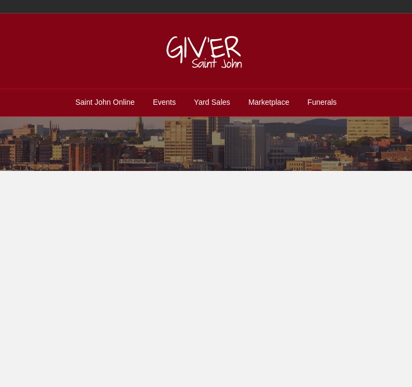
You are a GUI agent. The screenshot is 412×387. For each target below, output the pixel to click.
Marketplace (268, 102)
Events (164, 102)
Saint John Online (105, 102)
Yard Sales (212, 102)
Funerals (321, 102)
